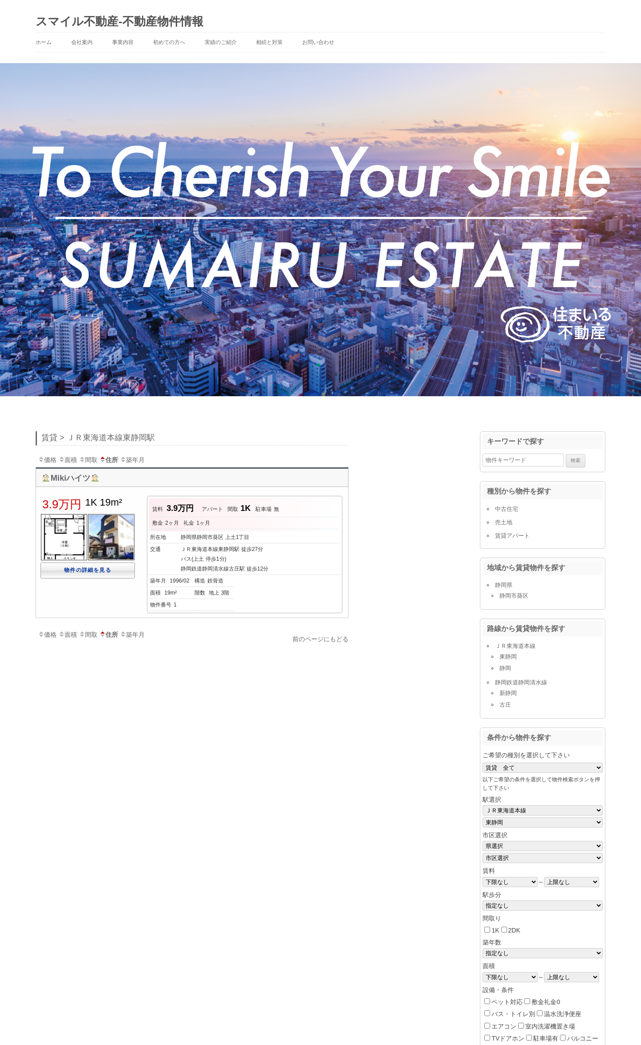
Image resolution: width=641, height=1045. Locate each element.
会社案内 (82, 42)
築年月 (132, 459)
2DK (514, 930)
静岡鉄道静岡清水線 (521, 682)
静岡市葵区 (513, 595)
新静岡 (508, 693)
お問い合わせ (318, 42)
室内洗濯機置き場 (550, 1026)
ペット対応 (507, 1001)
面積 (67, 459)
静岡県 (503, 585)
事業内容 (123, 42)
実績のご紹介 (221, 42)
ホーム (44, 42)
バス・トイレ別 (513, 1013)
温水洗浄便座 (562, 1013)
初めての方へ (169, 42)
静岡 (505, 668)
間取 (88, 459)
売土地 (503, 522)
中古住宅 (506, 509)
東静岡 (508, 656)
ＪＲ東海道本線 (515, 646)
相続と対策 (269, 42)
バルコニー (582, 1038)
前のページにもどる (320, 639)
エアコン (503, 1026)
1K (495, 930)
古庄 (505, 704)
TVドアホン (507, 1038)
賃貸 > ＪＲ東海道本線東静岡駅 (98, 437)
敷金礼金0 (545, 1001)
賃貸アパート (512, 535)
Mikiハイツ (70, 478)
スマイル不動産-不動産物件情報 (119, 21)
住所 (108, 459)
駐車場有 (545, 1038)
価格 (47, 459)
